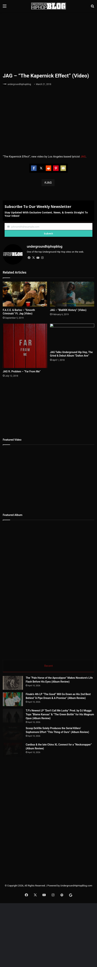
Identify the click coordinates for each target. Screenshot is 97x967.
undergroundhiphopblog (19, 84)
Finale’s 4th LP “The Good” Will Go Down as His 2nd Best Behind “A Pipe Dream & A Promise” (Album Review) (69, 708)
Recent (48, 662)
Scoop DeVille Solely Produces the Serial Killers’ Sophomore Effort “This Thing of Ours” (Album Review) (69, 768)
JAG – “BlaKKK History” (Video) (68, 310)
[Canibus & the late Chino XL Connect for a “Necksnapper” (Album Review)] (23, 806)
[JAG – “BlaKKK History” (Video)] (72, 294)
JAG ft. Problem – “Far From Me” (22, 367)
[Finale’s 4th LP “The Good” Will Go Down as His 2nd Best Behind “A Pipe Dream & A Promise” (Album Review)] (23, 716)
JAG (49, 182)
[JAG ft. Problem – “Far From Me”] (25, 344)
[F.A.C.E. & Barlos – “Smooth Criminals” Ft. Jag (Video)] (25, 294)
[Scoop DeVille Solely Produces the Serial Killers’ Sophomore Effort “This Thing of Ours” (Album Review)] (23, 776)
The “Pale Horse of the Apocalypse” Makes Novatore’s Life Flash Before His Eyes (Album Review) (68, 677)
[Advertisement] (50, 41)
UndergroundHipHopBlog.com (76, 949)
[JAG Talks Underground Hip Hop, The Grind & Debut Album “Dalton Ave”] (72, 336)
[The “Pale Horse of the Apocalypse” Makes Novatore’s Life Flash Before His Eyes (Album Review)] (23, 686)
